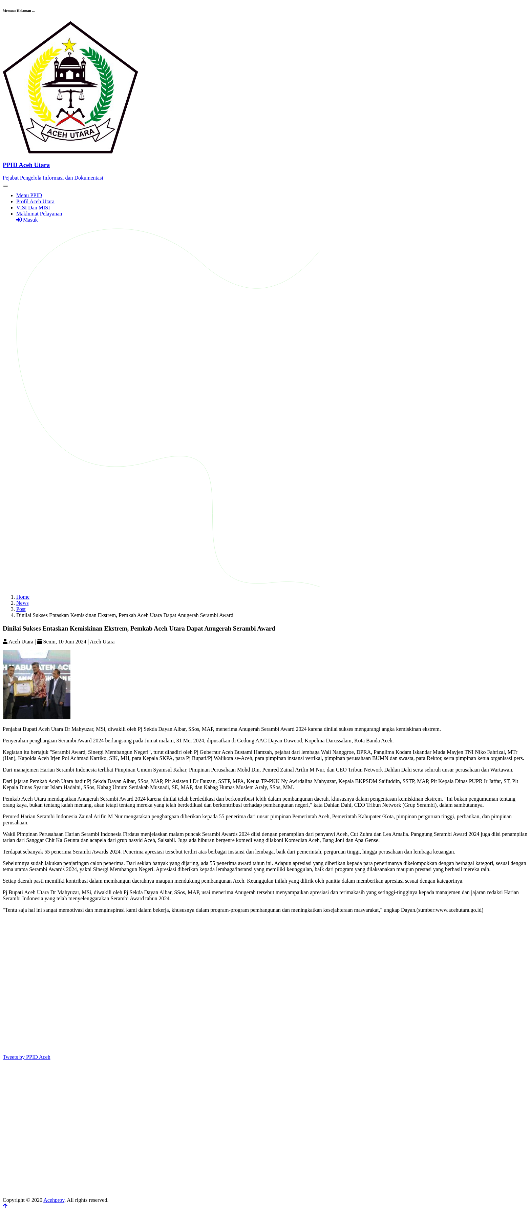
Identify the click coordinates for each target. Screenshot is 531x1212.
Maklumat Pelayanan (39, 214)
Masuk (27, 220)
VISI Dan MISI (33, 207)
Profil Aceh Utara (35, 201)
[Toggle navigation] (5, 186)
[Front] (265, 165)
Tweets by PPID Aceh (26, 1057)
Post (21, 609)
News (22, 603)
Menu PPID (29, 195)
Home (22, 597)
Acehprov (53, 1200)
